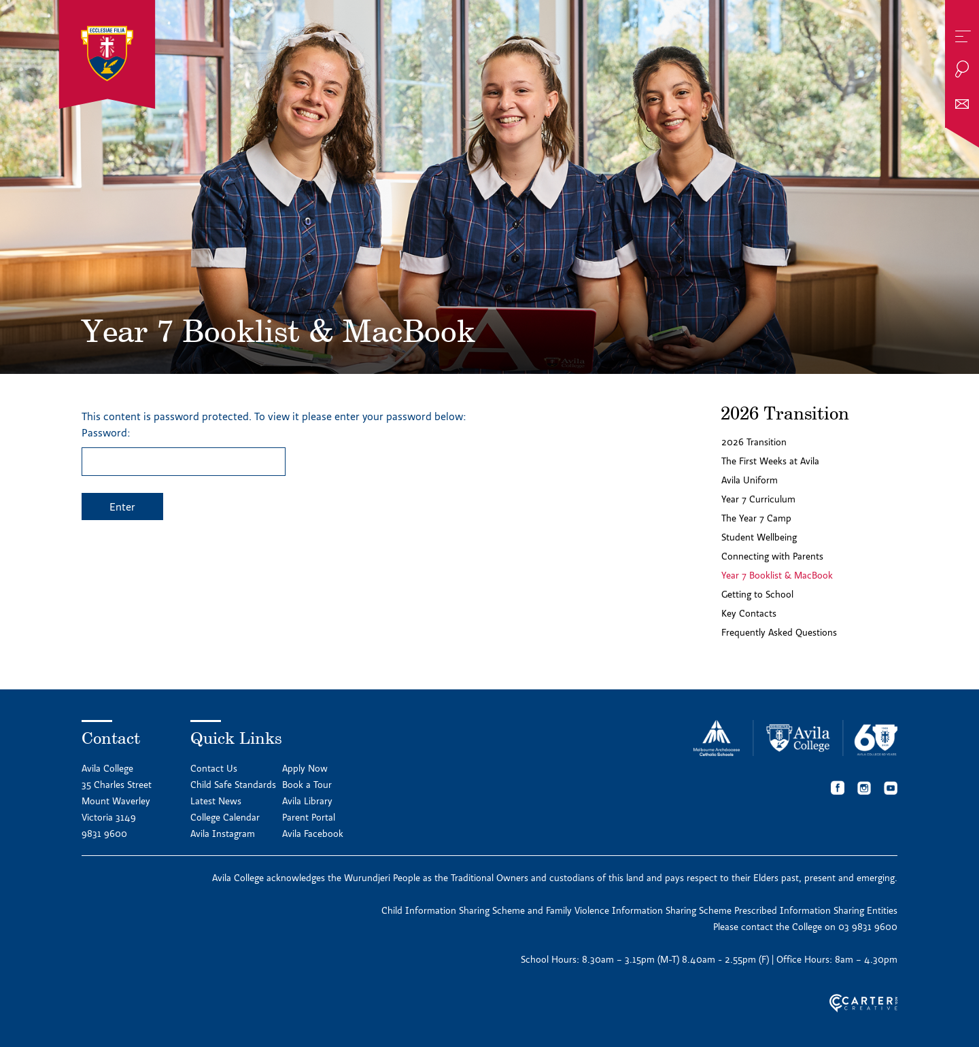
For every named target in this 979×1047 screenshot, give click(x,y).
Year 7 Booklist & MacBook (777, 575)
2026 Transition (754, 442)
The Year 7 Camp (756, 518)
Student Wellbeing (759, 537)
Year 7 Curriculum (758, 499)
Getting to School (757, 594)
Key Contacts (748, 613)
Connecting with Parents (772, 556)
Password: (184, 451)
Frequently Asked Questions (779, 632)
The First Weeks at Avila (770, 461)
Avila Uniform (749, 480)
